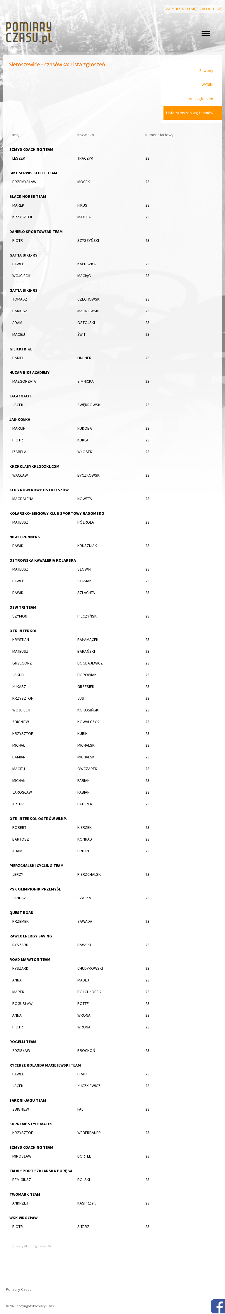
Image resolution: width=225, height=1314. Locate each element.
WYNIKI (207, 84)
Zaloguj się (211, 8)
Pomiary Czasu (19, 1289)
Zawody (206, 70)
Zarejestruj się (181, 8)
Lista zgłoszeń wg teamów (189, 112)
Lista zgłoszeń (200, 98)
